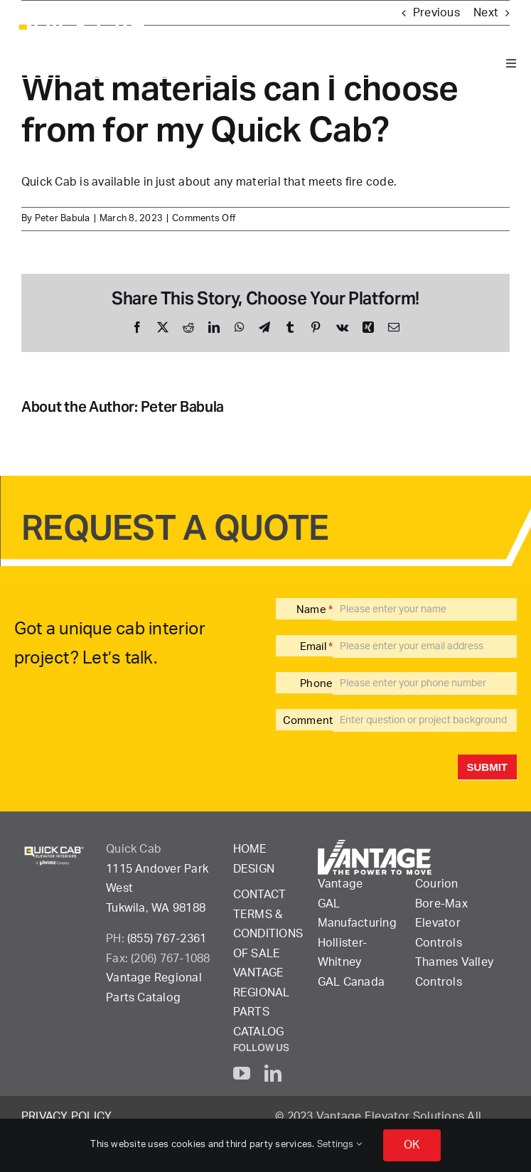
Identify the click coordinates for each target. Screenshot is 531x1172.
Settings (339, 1144)
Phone (316, 683)
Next (485, 12)
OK (411, 1145)
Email (316, 646)
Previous (436, 12)
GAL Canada (351, 982)
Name (314, 609)
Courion (436, 884)
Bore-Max (441, 904)
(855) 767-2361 (166, 938)
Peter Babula (62, 218)
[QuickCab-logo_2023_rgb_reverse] (82, 20)
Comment (308, 720)
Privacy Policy (66, 1116)
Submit (487, 767)
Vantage (340, 884)
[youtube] (241, 1073)
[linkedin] (272, 1073)
